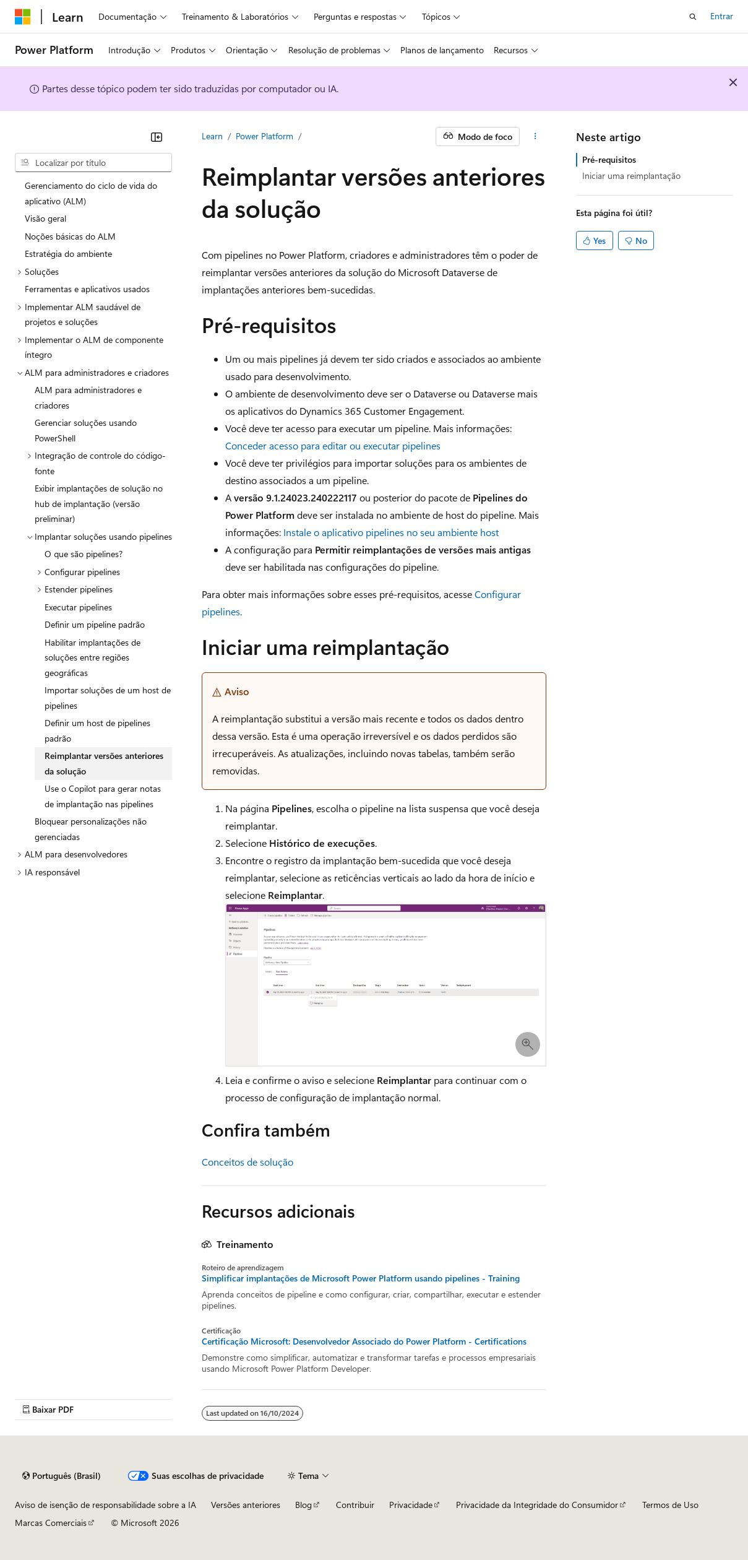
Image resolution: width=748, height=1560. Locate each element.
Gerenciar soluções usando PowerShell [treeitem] (86, 430)
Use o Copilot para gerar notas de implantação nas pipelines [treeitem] (103, 796)
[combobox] (93, 163)
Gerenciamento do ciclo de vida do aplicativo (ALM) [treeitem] (91, 193)
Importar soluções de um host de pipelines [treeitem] (108, 697)
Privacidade (410, 1504)
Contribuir (355, 1504)
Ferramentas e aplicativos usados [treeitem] (87, 289)
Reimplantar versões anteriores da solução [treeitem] (104, 763)
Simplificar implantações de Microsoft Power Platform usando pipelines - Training (361, 1278)
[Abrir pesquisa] (693, 17)
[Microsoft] (23, 17)
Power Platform (264, 136)
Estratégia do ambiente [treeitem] (68, 253)
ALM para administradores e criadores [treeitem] (88, 397)
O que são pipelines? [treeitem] (84, 554)
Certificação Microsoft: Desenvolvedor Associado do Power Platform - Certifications (364, 1341)
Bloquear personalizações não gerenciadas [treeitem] (91, 829)
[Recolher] (156, 137)
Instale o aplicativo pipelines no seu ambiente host (391, 532)
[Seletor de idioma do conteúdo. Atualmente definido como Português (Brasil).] (61, 1476)
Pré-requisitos (609, 159)
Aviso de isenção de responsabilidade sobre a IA (105, 1504)
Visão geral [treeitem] (45, 218)
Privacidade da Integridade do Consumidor (537, 1504)
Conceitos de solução (247, 1161)
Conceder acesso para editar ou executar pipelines (333, 445)
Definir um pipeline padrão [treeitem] (95, 624)
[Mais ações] (535, 137)
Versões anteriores (245, 1504)
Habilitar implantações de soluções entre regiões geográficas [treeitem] (92, 657)
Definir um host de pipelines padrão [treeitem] (97, 730)
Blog (303, 1504)
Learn (212, 136)
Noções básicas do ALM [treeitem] (70, 236)
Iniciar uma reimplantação (631, 175)
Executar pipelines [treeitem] (78, 607)
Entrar (721, 16)
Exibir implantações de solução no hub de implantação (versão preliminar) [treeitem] (99, 503)
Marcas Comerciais (51, 1522)
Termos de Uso (670, 1504)
